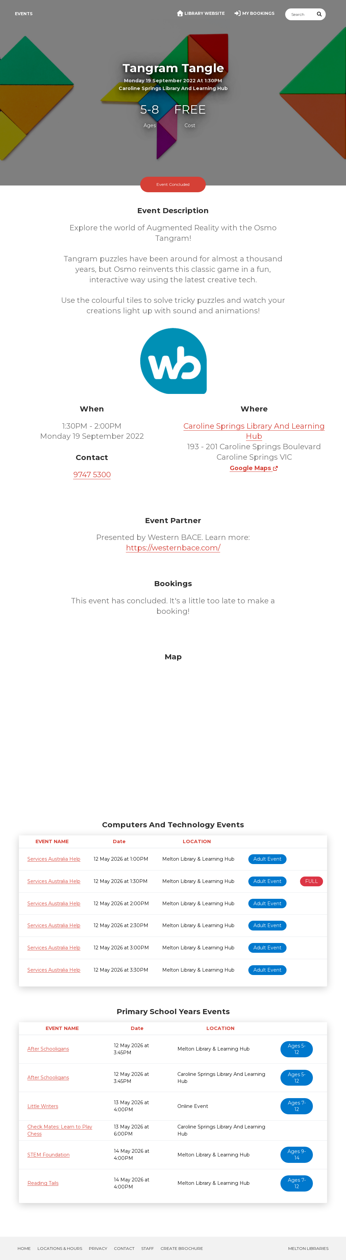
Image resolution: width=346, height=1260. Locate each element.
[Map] (173, 734)
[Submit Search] (319, 14)
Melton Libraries (308, 1248)
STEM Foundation (48, 1155)
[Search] (299, 14)
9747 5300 (92, 474)
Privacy (98, 1248)
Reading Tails (42, 1183)
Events (23, 13)
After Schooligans (48, 1049)
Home (24, 1248)
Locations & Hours (60, 1248)
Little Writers (42, 1106)
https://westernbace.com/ (173, 547)
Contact (124, 1248)
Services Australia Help (53, 859)
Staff (147, 1248)
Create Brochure (181, 1248)
